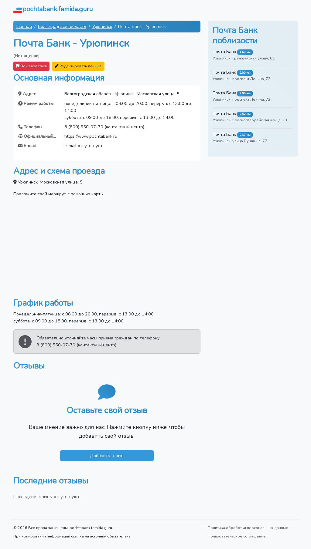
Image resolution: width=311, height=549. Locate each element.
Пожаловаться (31, 66)
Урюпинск (102, 26)
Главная (24, 26)
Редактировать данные (78, 66)
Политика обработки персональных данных (248, 527)
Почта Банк (224, 52)
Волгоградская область (62, 26)
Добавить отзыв (107, 456)
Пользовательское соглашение (237, 536)
